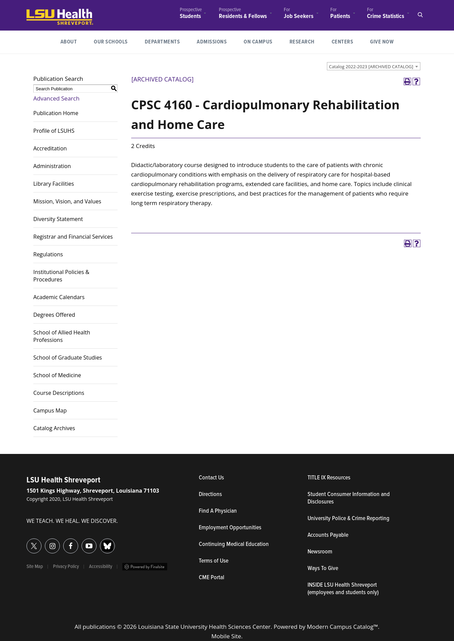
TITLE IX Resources (329, 478)
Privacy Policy (66, 566)
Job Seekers (298, 16)
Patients (340, 16)
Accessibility (100, 566)
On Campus (258, 41)
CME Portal (243, 578)
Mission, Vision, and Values (67, 201)
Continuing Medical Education (234, 544)
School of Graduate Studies (67, 357)
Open (420, 14)
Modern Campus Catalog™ (342, 626)
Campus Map (50, 410)
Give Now (382, 41)
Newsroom (320, 552)
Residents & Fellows (243, 16)
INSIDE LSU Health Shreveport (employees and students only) (343, 589)
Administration (52, 166)
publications (99, 626)
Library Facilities (53, 183)
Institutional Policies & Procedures (61, 275)
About (68, 41)
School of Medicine (57, 375)
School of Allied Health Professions (61, 336)
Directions (210, 494)
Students (190, 16)
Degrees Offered (54, 314)
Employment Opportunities (230, 528)
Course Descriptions (58, 393)
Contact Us (243, 478)
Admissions (212, 41)
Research (306, 41)
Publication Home (55, 113)
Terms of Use (213, 561)
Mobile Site (226, 636)
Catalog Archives (54, 428)
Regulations (48, 254)
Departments (162, 41)
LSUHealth (41, 12)
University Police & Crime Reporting (348, 519)
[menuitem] (190, 14)
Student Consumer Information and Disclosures (349, 498)
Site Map (35, 566)
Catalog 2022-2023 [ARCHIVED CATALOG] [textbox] (371, 66)
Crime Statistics (385, 16)
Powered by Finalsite (144, 566)
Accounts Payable (328, 535)
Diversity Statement (58, 219)
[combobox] (373, 66)
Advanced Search (56, 98)
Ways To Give (323, 568)
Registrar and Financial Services (73, 236)
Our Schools (111, 41)
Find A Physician (218, 511)
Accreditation (50, 148)
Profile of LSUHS (53, 130)
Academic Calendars (59, 297)
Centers (342, 41)
